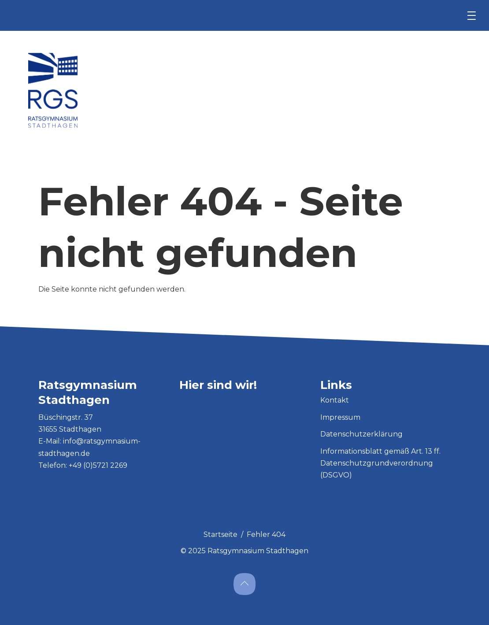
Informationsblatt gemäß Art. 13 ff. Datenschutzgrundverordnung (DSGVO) (380, 463)
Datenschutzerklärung (361, 434)
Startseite (220, 534)
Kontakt (334, 400)
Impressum (340, 417)
